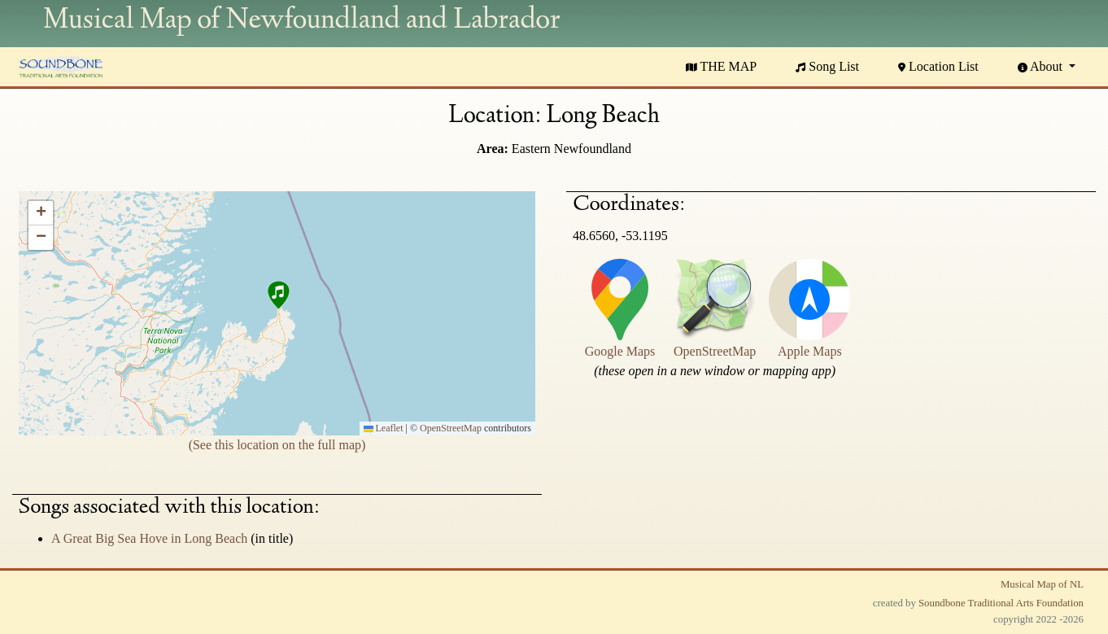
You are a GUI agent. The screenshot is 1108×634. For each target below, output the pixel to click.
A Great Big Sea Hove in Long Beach (151, 538)
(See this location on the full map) (277, 445)
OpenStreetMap (451, 428)
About (1042, 66)
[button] (277, 297)
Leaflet (384, 428)
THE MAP (721, 66)
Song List (827, 66)
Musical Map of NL (1042, 584)
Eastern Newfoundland (571, 148)
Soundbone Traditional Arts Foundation (1001, 603)
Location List (938, 66)
